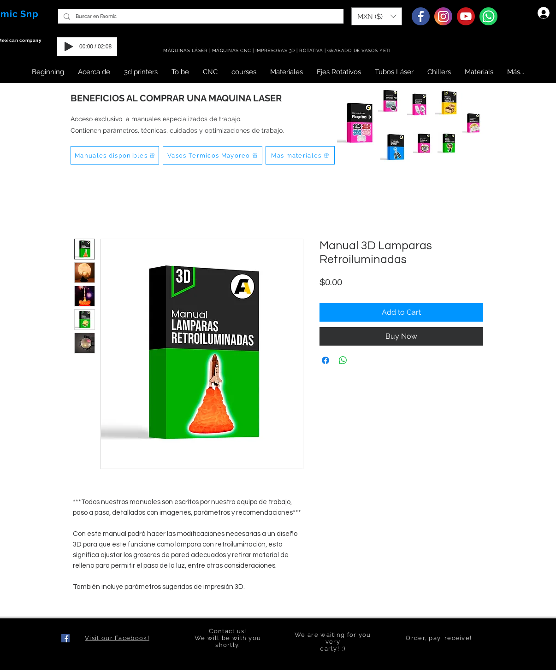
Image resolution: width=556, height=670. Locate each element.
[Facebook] (421, 16)
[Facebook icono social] (65, 638)
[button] (376, 16)
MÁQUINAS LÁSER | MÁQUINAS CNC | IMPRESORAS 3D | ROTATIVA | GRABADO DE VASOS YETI (277, 50)
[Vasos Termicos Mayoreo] (212, 155)
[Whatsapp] (488, 16)
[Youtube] (466, 16)
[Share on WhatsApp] (343, 360)
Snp (29, 13)
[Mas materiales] (300, 155)
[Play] (69, 46)
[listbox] (376, 16)
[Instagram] (443, 16)
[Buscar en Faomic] (200, 16)
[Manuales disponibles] (115, 155)
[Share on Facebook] (325, 360)
